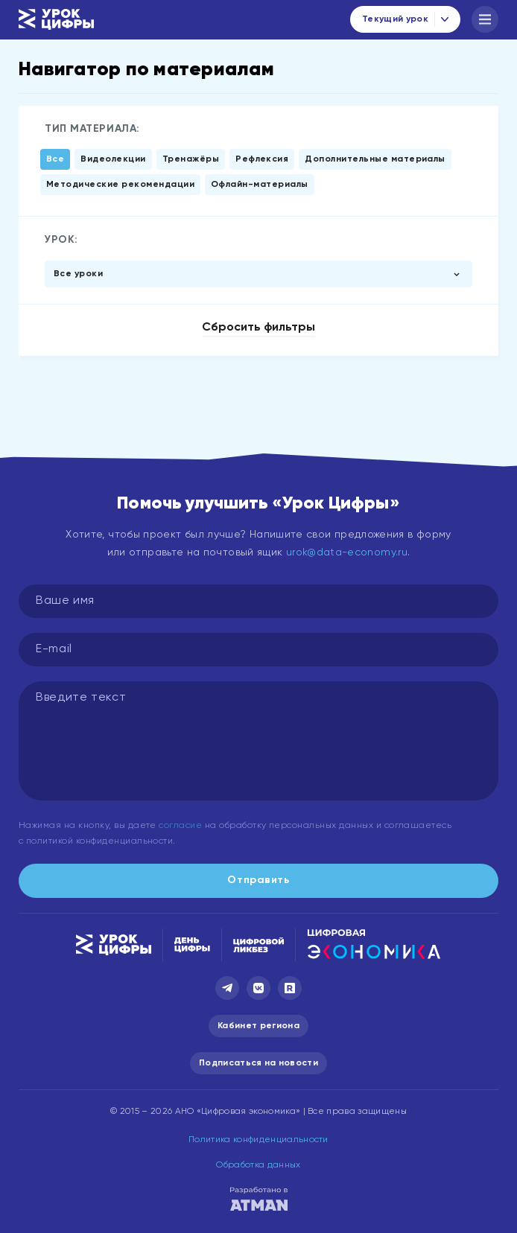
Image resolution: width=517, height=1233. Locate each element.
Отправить (258, 880)
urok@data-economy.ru (346, 552)
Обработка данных (258, 1165)
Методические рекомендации (120, 184)
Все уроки (78, 274)
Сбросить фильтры (258, 328)
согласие (180, 825)
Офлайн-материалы (259, 184)
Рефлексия (261, 159)
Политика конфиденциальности (258, 1139)
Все (55, 159)
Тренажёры (190, 159)
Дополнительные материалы (375, 159)
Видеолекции (112, 159)
